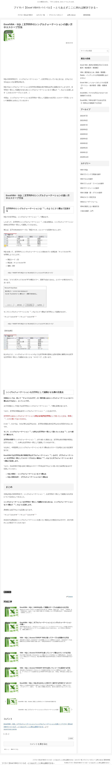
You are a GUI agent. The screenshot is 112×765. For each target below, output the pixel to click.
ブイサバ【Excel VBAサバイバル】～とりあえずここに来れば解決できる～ (48, 760)
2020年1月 (84, 152)
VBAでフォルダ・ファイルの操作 (92, 183)
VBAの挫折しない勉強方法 (89, 206)
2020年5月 (84, 134)
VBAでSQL (7, 592)
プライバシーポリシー (86, 760)
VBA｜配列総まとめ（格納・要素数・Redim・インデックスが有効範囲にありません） (94, 75)
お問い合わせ (97, 760)
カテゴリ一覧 (74, 760)
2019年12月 (84, 157)
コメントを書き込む (39, 744)
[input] (94, 51)
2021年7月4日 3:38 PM (10, 729)
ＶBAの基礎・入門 (86, 211)
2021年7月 (84, 116)
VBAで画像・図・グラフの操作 (91, 193)
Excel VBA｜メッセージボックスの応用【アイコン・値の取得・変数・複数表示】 (94, 85)
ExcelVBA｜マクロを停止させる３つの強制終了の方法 (94, 94)
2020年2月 (84, 148)
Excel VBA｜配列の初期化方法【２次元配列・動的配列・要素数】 (94, 66)
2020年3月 (84, 143)
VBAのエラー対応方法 (88, 197)
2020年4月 (84, 139)
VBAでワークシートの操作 (89, 188)
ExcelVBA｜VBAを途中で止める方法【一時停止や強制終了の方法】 (93, 101)
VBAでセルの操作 (86, 179)
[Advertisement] (39, 60)
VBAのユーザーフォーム (88, 202)
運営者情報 (106, 760)
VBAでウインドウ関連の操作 (90, 174)
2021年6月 (84, 120)
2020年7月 (84, 125)
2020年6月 (84, 129)
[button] (107, 51)
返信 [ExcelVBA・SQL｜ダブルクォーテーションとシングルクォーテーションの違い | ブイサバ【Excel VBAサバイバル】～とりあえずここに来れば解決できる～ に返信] (71, 738)
